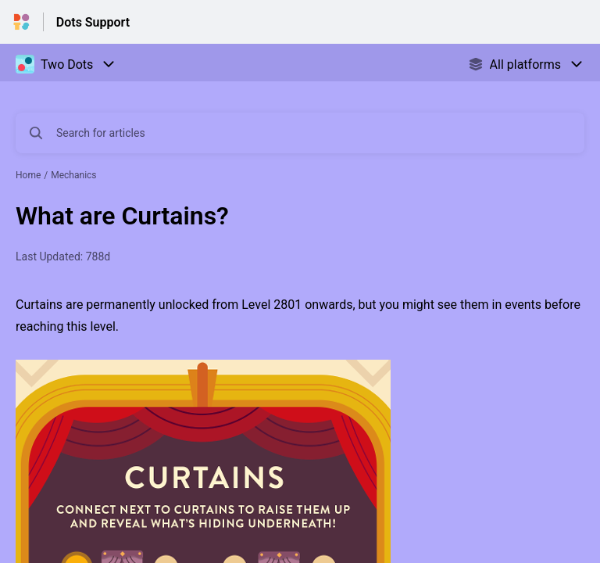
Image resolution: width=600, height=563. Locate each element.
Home (28, 175)
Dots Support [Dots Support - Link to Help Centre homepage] (93, 22)
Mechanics (73, 175)
